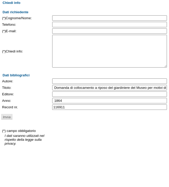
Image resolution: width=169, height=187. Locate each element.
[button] (6, 123)
